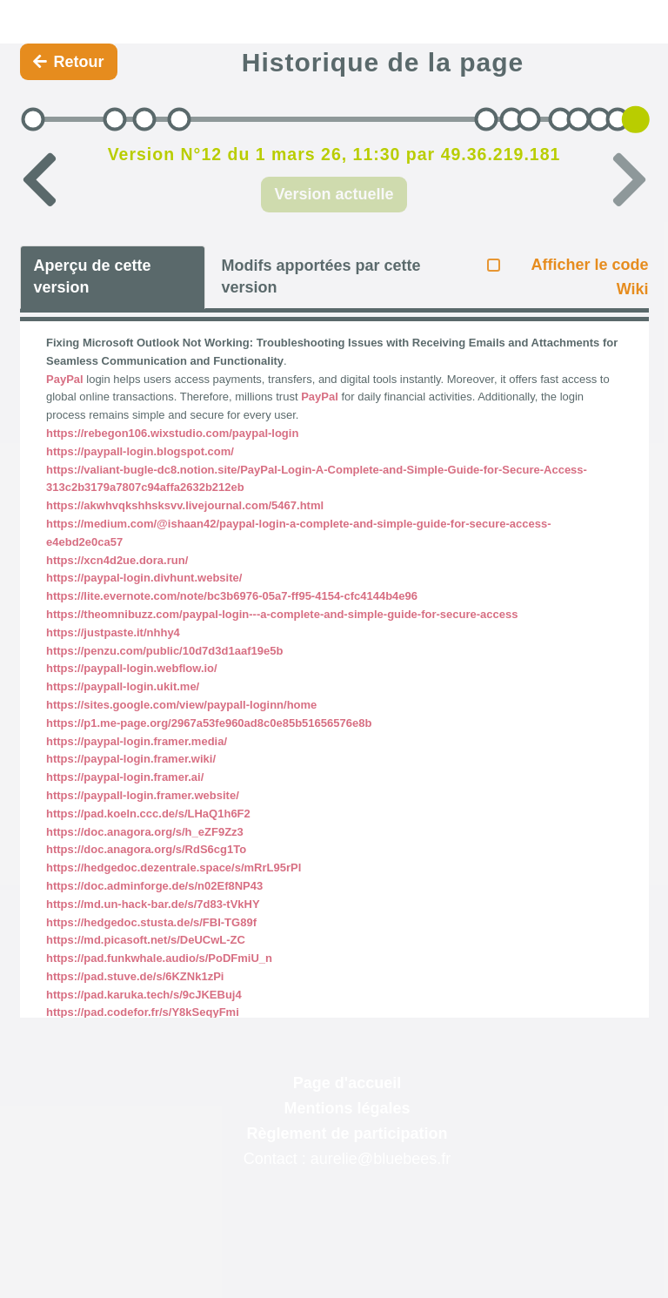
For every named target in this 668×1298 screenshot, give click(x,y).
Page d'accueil (347, 1083)
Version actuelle (333, 194)
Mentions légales (347, 1108)
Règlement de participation (346, 1133)
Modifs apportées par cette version (320, 277)
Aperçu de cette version (92, 277)
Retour (68, 62)
